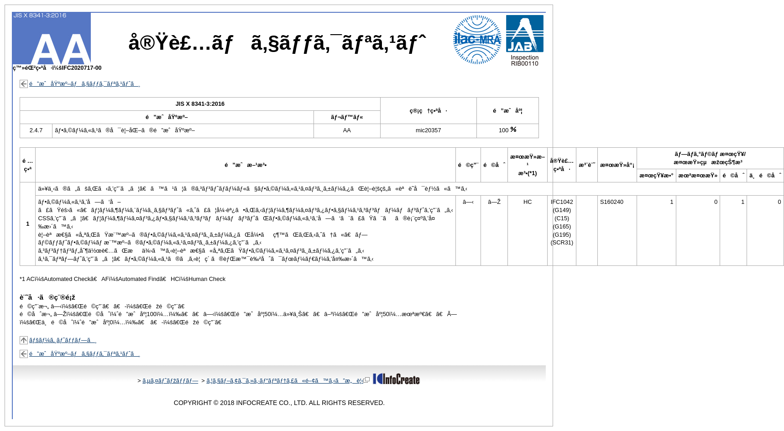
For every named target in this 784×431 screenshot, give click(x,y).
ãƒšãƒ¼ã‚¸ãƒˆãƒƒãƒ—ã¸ (63, 340)
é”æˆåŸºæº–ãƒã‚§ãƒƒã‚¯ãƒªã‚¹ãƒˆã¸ (84, 83)
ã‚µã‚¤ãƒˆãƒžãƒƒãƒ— (170, 380)
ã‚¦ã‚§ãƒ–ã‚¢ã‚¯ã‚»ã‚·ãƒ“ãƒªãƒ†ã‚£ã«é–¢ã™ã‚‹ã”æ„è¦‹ (288, 380)
